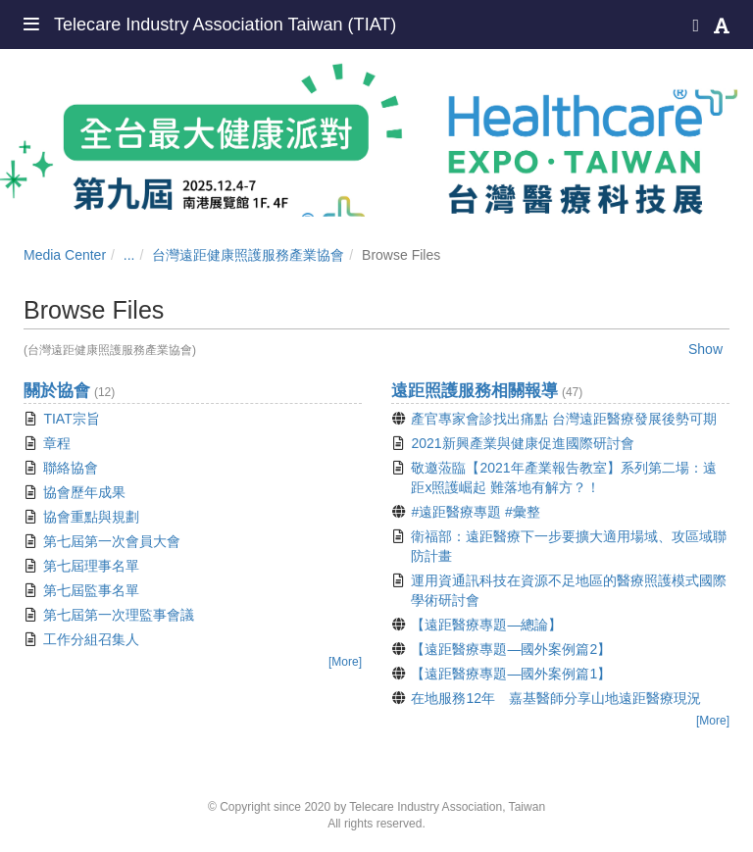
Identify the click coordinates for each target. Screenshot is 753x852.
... (129, 255)
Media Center (65, 255)
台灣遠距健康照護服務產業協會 (248, 255)
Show (705, 349)
